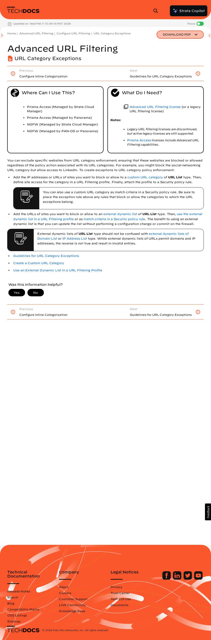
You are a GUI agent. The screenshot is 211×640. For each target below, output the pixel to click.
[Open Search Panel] (157, 11)
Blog (10, 603)
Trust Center (120, 593)
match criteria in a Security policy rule (114, 219)
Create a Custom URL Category (38, 263)
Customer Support (73, 599)
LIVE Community (72, 605)
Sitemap (13, 621)
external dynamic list (120, 214)
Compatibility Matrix (23, 609)
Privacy (116, 587)
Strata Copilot (188, 11)
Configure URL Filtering (73, 33)
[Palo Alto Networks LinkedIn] (177, 578)
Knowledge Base (72, 611)
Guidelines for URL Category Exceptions (46, 256)
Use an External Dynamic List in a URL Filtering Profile (57, 270)
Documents (119, 605)
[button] (208, 511)
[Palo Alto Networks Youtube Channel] (198, 578)
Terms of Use (121, 599)
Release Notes (18, 591)
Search (12, 597)
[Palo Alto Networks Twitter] (188, 578)
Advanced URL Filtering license (155, 107)
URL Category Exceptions (112, 33)
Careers (65, 593)
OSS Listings (17, 615)
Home (11, 33)
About (63, 587)
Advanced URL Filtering (36, 33)
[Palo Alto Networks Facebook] (167, 578)
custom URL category (145, 177)
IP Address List (74, 238)
